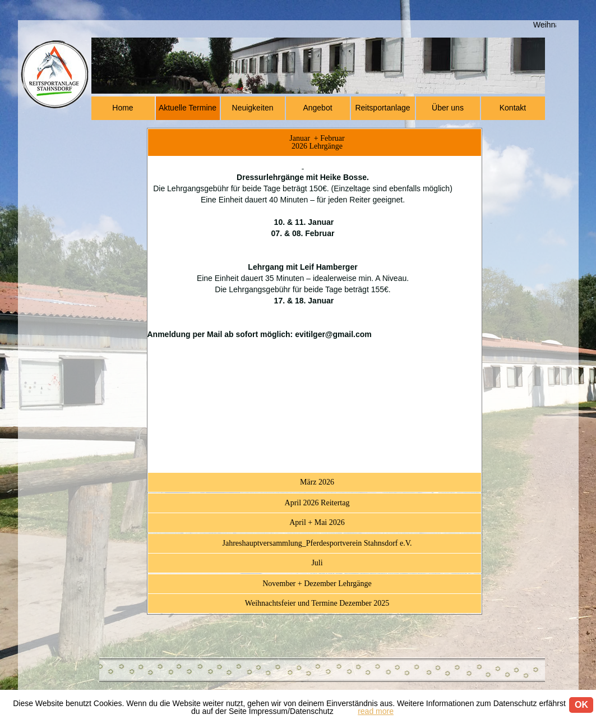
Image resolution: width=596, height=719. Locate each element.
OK (581, 704)
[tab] (314, 142)
